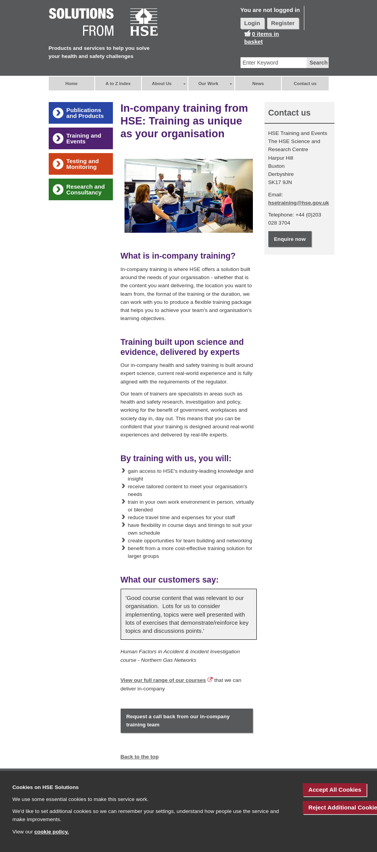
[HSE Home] (104, 22)
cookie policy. (51, 832)
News (258, 83)
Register (283, 23)
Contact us (305, 83)
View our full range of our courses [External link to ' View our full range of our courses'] (163, 680)
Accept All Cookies (334, 789)
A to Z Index (118, 83)
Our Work (208, 83)
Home (71, 83)
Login (252, 23)
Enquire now (290, 239)
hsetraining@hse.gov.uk (298, 203)
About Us (162, 83)
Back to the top (140, 757)
